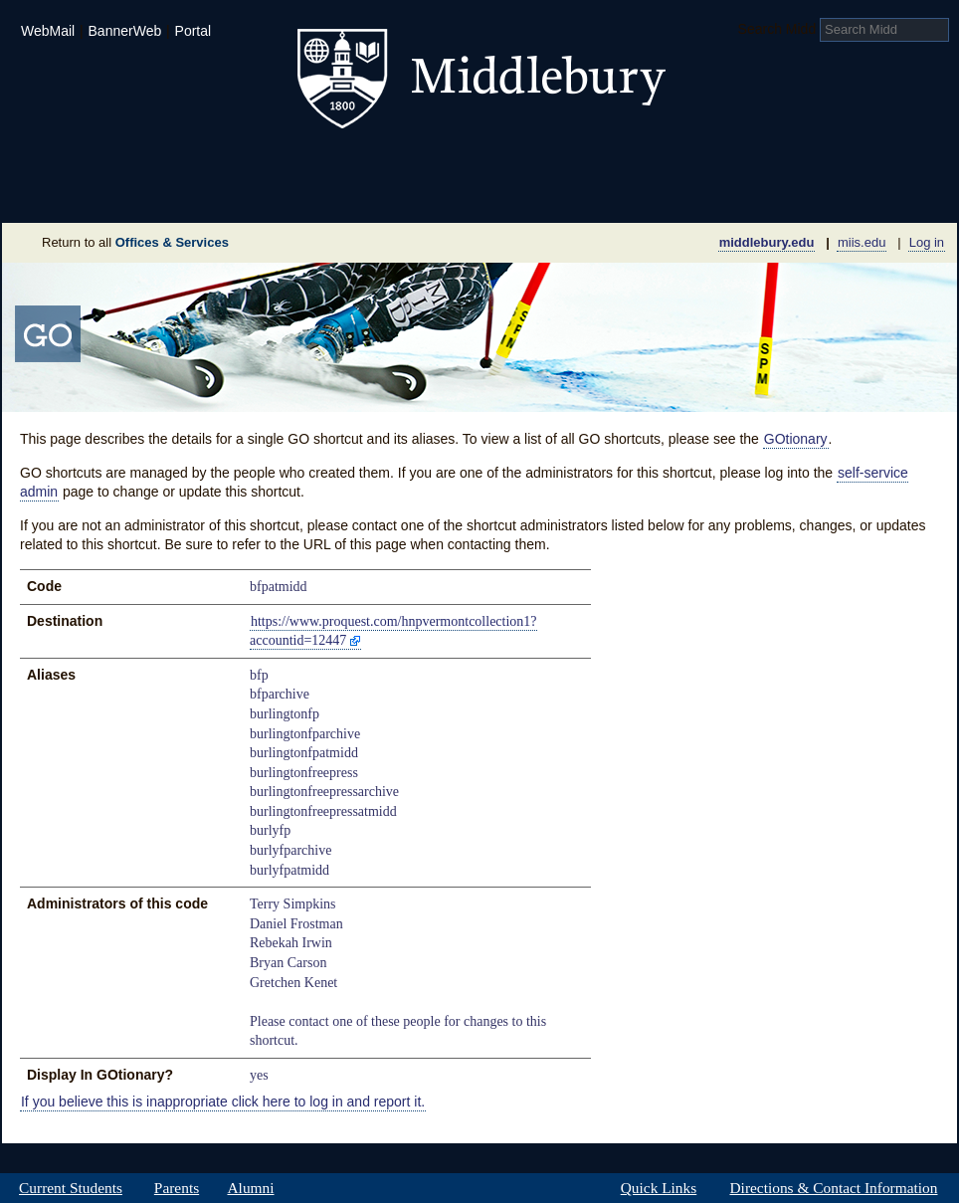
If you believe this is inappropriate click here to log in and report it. (223, 1101)
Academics (226, 163)
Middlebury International (827, 163)
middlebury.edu (767, 242)
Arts (641, 163)
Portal (193, 31)
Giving (393, 193)
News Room (504, 193)
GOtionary (796, 439)
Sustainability (271, 193)
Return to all (135, 242)
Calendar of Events (668, 193)
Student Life (382, 163)
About (100, 193)
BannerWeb (125, 31)
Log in (926, 242)
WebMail (48, 31)
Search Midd (777, 29)
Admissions (71, 163)
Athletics (528, 163)
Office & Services (860, 193)
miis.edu (861, 242)
